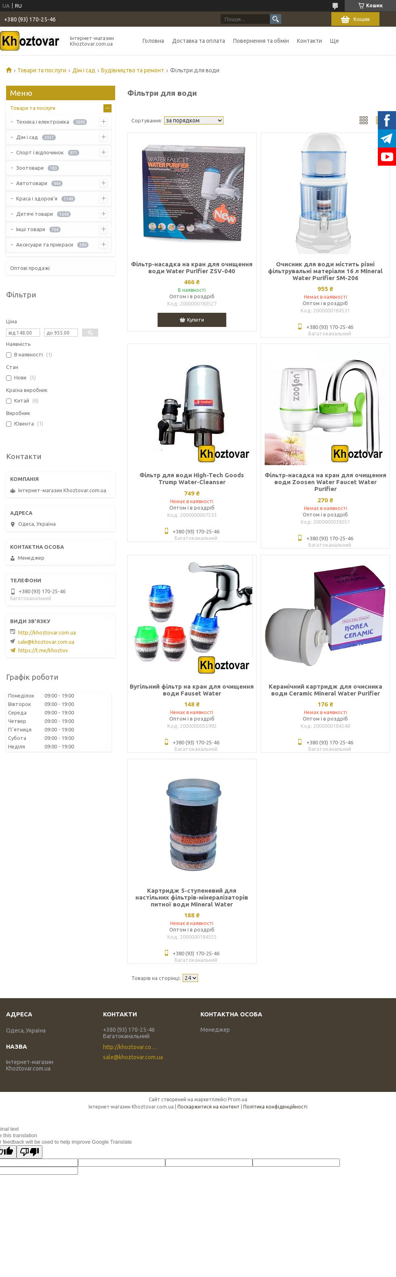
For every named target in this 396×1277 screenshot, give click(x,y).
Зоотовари (30, 168)
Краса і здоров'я (36, 198)
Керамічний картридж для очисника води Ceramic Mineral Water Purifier (325, 690)
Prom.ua (237, 1099)
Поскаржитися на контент (208, 1106)
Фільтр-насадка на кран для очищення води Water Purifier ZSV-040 (192, 267)
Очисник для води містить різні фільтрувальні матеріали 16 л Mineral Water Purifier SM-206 (325, 271)
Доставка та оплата (198, 41)
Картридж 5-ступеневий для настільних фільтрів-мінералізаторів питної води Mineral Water (191, 897)
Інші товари (30, 229)
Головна (153, 41)
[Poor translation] (29, 1152)
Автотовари (31, 183)
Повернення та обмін (261, 41)
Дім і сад (83, 70)
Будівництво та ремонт (132, 70)
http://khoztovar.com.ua (47, 632)
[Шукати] (275, 19)
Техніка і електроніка (42, 121)
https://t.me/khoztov (43, 650)
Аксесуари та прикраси (44, 244)
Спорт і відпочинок (40, 152)
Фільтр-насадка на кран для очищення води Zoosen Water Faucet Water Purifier (325, 482)
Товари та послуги (41, 70)
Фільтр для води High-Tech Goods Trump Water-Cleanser (191, 478)
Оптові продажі (30, 268)
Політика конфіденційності (275, 1106)
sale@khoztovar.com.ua (46, 642)
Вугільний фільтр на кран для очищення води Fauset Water (192, 690)
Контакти (309, 41)
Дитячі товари (34, 214)
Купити (195, 319)
